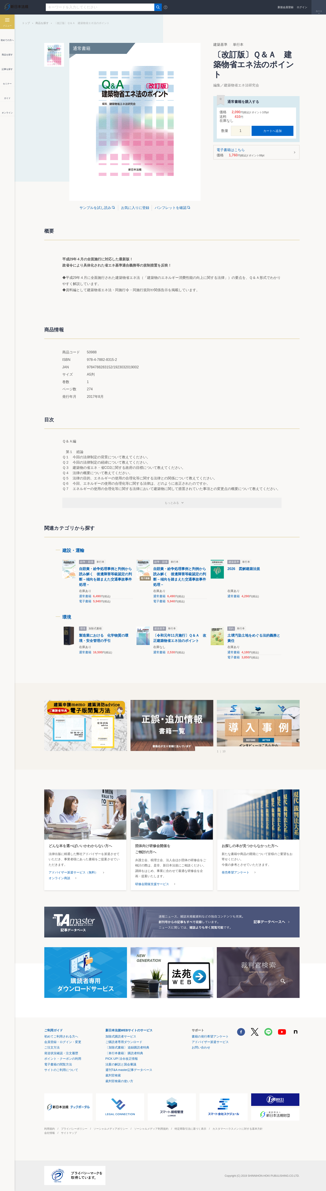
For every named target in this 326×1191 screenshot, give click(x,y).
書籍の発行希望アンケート (210, 1036)
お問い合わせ (201, 1047)
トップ (26, 23)
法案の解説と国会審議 (120, 1064)
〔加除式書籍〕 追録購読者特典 (127, 1047)
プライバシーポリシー (74, 1128)
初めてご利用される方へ (61, 1036)
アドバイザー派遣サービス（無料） (73, 872)
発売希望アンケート (235, 872)
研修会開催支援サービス (152, 884)
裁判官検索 (113, 1075)
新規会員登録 (285, 7)
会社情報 (49, 1132)
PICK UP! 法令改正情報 (121, 1058)
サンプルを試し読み (95, 208)
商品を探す (42, 23)
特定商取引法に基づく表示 (190, 1128)
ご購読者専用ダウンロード (123, 1042)
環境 (66, 617)
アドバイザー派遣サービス (210, 1042)
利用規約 (49, 1128)
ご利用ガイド (53, 1030)
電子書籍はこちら (255, 152)
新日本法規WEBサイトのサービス (129, 1030)
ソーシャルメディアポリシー (111, 1128)
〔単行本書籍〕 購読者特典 (124, 1053)
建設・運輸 (73, 550)
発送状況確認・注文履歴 (61, 1053)
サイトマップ (69, 1132)
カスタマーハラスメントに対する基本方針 (237, 1128)
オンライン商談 (59, 878)
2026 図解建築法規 (243, 569)
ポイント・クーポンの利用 (62, 1058)
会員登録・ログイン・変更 (62, 1042)
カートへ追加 (272, 131)
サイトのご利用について (61, 1070)
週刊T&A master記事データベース (128, 1070)
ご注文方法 (52, 1047)
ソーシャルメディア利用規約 (151, 1128)
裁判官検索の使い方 (119, 1081)
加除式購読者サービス (120, 1036)
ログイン (302, 7)
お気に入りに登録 (135, 208)
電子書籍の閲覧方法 (58, 1064)
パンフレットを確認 (170, 208)
